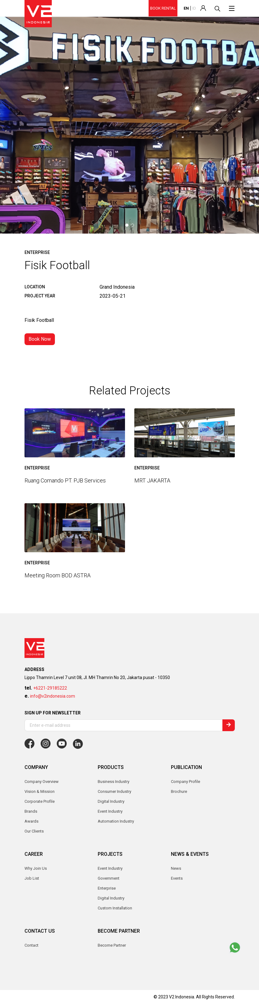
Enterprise (107, 888)
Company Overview (42, 781)
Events (177, 878)
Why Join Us (36, 868)
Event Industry (110, 868)
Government (108, 878)
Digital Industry (111, 898)
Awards (31, 821)
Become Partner (112, 945)
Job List (32, 878)
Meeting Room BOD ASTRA (58, 575)
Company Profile (185, 781)
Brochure (179, 791)
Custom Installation (115, 908)
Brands (31, 811)
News (176, 868)
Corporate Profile (40, 801)
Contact (31, 945)
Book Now (40, 339)
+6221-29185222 (50, 688)
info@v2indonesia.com (52, 696)
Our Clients (34, 831)
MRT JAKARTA (152, 480)
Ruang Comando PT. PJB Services (65, 480)
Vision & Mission (40, 791)
